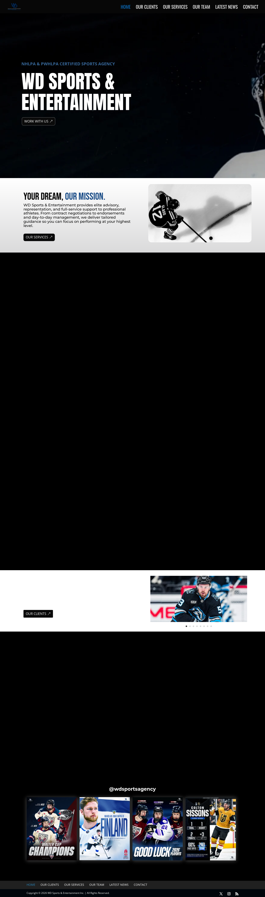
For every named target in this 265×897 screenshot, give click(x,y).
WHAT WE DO (38, 318)
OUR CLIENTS (36, 613)
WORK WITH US (36, 121)
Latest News (226, 7)
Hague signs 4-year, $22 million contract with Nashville (49, 714)
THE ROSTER (39, 459)
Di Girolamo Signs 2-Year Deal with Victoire (132, 714)
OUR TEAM (150, 534)
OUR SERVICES (37, 237)
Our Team (201, 7)
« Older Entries (19, 743)
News (40, 720)
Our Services (175, 7)
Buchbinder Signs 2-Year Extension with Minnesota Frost (209, 714)
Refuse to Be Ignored (160, 382)
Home (126, 7)
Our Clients (147, 7)
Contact (250, 7)
